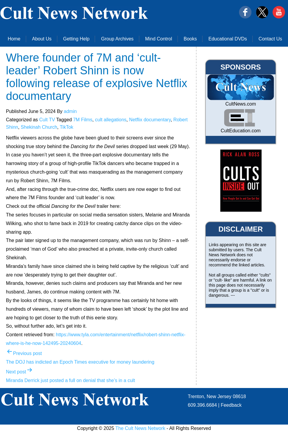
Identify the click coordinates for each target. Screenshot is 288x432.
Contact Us (270, 38)
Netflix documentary (150, 119)
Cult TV (47, 119)
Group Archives (117, 38)
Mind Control (158, 38)
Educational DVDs (227, 38)
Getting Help (76, 38)
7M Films (82, 119)
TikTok (66, 127)
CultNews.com (240, 103)
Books (190, 38)
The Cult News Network (140, 428)
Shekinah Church (39, 127)
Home (14, 38)
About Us (42, 38)
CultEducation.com (240, 130)
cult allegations (110, 119)
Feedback (231, 405)
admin (70, 111)
